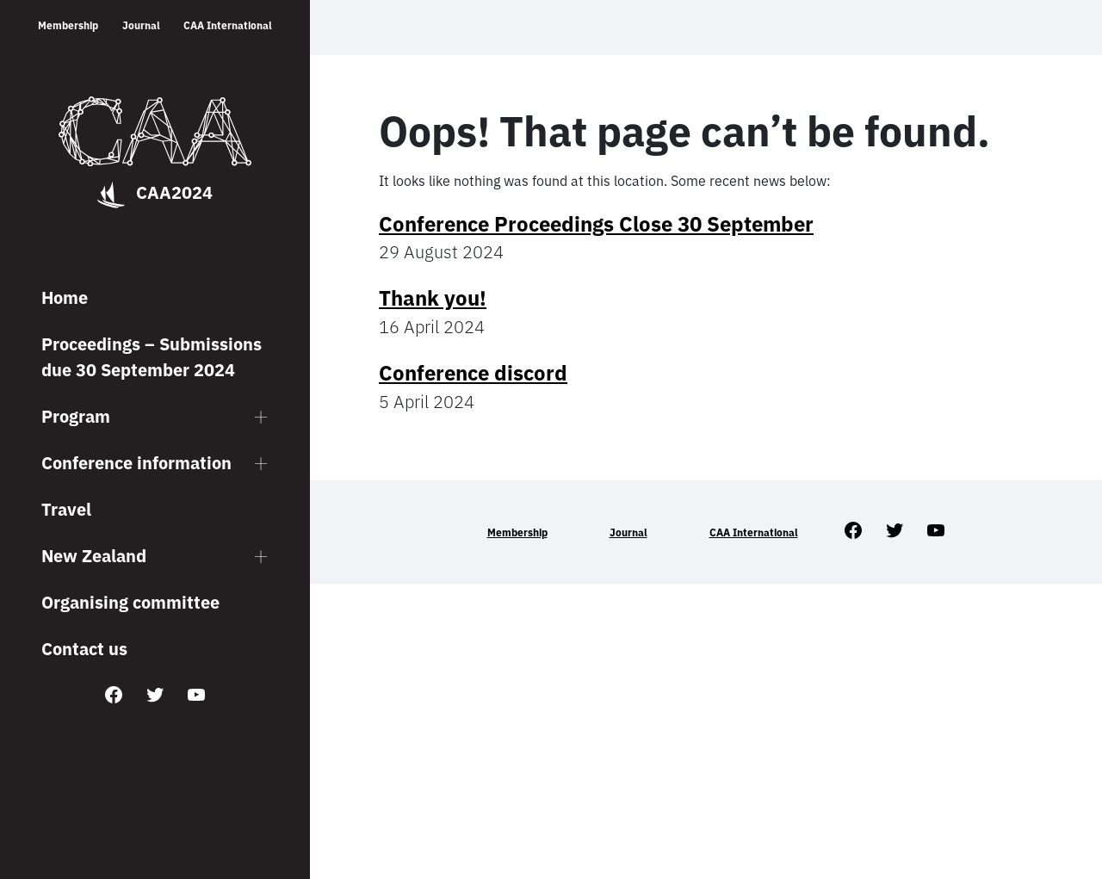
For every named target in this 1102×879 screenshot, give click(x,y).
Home (64, 297)
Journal (141, 25)
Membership (68, 25)
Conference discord (473, 373)
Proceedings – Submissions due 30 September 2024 (151, 356)
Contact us (84, 648)
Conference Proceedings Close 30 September (596, 224)
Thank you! (432, 298)
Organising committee (130, 602)
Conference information (136, 462)
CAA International (227, 25)
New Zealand (93, 555)
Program (75, 416)
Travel (66, 509)
